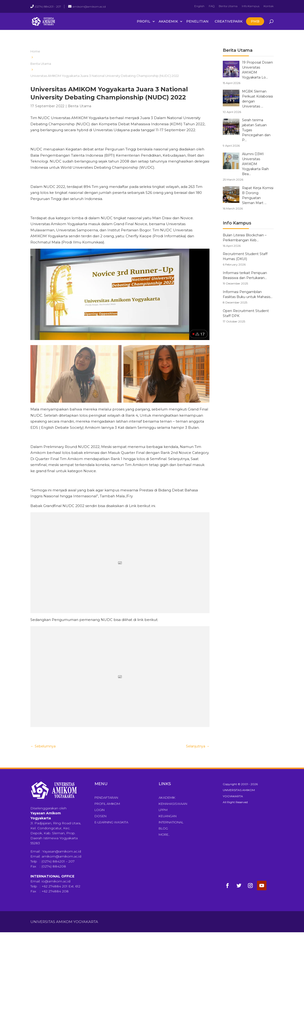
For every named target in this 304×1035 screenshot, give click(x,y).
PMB (255, 21)
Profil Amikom (107, 804)
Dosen (100, 816)
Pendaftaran (106, 797)
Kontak (269, 6)
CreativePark (228, 21)
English (199, 6)
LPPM (163, 810)
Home (35, 51)
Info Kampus (250, 6)
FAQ (211, 6)
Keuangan (167, 816)
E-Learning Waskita (111, 822)
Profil (143, 21)
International (171, 822)
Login (99, 810)
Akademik (168, 21)
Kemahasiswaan (173, 804)
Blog (163, 828)
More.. (164, 834)
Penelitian (197, 21)
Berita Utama (228, 6)
